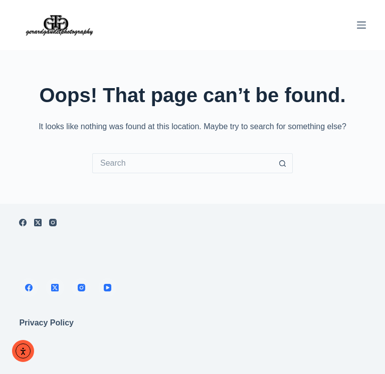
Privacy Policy (46, 322)
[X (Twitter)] (38, 222)
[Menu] (361, 25)
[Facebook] (23, 222)
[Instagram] (53, 222)
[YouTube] (107, 287)
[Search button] (283, 163)
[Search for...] (182, 163)
